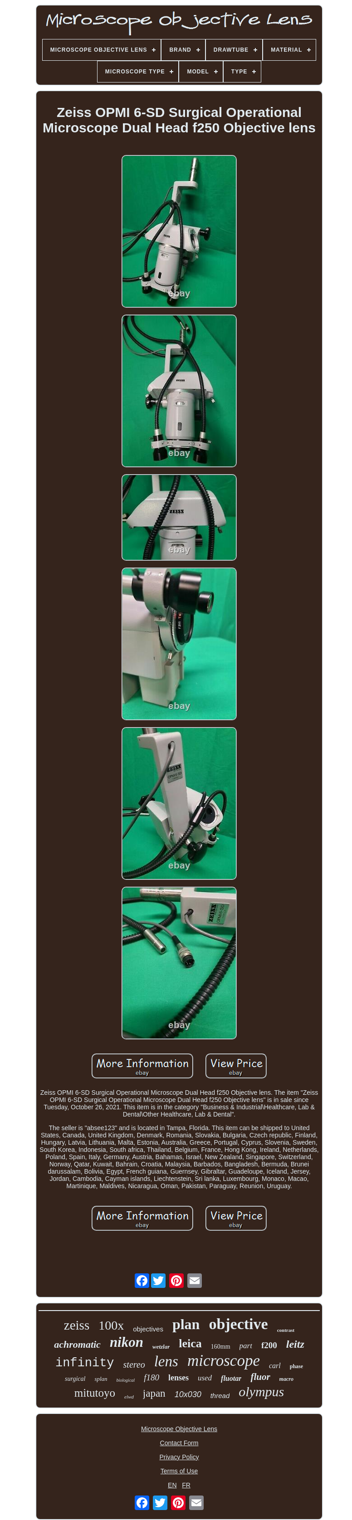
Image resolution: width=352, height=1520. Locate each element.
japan (154, 1393)
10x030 (188, 1394)
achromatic (77, 1344)
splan (100, 1378)
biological (126, 1380)
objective (238, 1324)
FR (186, 1485)
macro (286, 1379)
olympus (261, 1391)
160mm (220, 1346)
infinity (84, 1363)
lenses (178, 1377)
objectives (148, 1329)
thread (220, 1395)
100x (111, 1325)
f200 (269, 1345)
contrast (286, 1330)
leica (190, 1343)
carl (275, 1365)
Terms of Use (179, 1471)
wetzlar (161, 1346)
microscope (223, 1360)
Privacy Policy (179, 1457)
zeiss (76, 1325)
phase (296, 1366)
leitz (295, 1344)
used (205, 1378)
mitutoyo (94, 1393)
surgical (75, 1378)
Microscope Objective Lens (179, 1429)
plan (186, 1324)
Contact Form (179, 1443)
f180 (151, 1377)
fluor (260, 1376)
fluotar (231, 1378)
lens (166, 1361)
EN (172, 1485)
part (246, 1345)
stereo (134, 1364)
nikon (126, 1342)
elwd (129, 1396)
